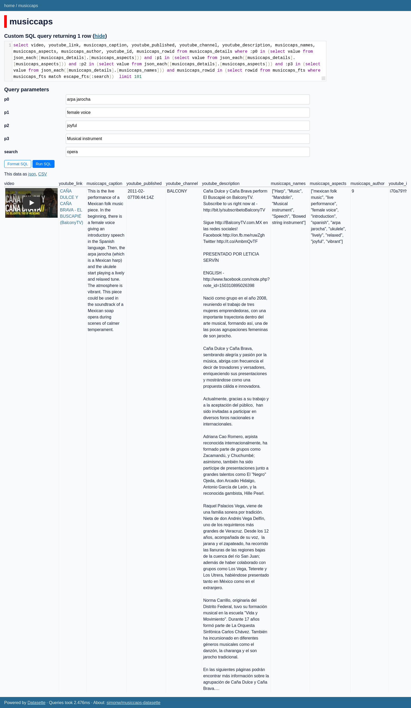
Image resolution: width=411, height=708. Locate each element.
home (9, 5)
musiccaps (28, 5)
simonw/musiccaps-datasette (133, 702)
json (32, 174)
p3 (6, 138)
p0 (6, 99)
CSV (42, 174)
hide (99, 36)
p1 (6, 112)
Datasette (36, 702)
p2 (6, 125)
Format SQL (18, 164)
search (11, 152)
